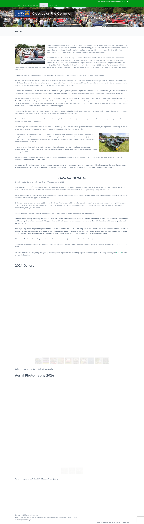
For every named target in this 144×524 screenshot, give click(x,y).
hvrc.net (119, 253)
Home (18, 5)
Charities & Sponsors (30, 5)
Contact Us (53, 5)
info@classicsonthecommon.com (111, 1)
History (43, 5)
